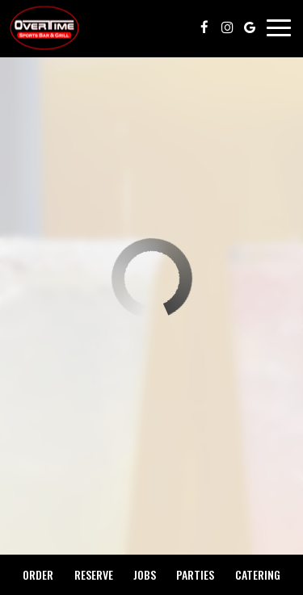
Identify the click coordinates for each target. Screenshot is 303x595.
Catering (257, 574)
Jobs (144, 574)
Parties (195, 574)
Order (38, 574)
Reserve (93, 574)
